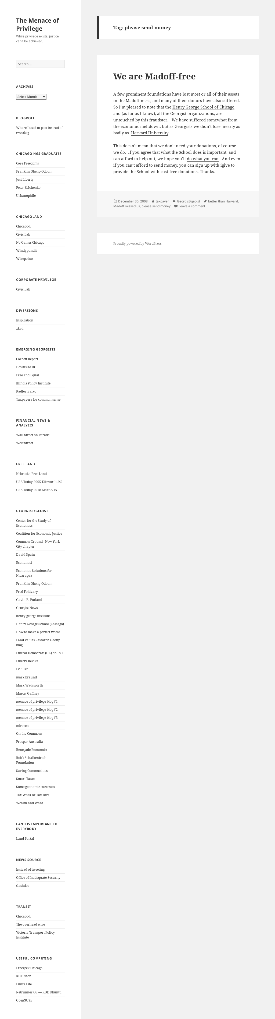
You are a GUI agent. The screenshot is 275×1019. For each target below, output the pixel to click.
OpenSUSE (24, 1000)
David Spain (25, 554)
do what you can (203, 158)
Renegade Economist (31, 749)
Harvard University (149, 132)
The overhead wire (30, 924)
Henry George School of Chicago (203, 107)
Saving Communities (32, 770)
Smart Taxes (25, 778)
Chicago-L (23, 226)
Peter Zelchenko (28, 187)
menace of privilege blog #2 (37, 709)
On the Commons (29, 733)
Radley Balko (26, 391)
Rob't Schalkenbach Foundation (31, 760)
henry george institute (33, 616)
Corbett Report (27, 359)
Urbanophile (26, 195)
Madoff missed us (126, 206)
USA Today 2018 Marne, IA (36, 490)
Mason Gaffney (27, 693)
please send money (156, 206)
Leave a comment (192, 206)
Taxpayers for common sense (38, 399)
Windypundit (26, 250)
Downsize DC (26, 367)
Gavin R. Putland (29, 599)
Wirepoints (24, 258)
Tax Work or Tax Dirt (32, 795)
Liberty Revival (27, 661)
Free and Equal (27, 375)
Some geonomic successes (35, 787)
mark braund (26, 677)
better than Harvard (223, 201)
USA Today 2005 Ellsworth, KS (39, 481)
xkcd (19, 328)
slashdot (22, 885)
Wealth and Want (29, 803)
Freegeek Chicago (29, 968)
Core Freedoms (27, 163)
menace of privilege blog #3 (37, 717)
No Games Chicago (30, 242)
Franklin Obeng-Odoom (34, 171)
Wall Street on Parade (32, 435)
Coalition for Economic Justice (39, 533)
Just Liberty (25, 179)
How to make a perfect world (38, 632)
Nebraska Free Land (31, 473)
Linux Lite (24, 984)
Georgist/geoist (188, 201)
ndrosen (22, 725)
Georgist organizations (191, 113)
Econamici (24, 562)
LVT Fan (22, 669)
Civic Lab (23, 234)
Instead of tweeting (30, 869)
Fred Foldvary (27, 591)
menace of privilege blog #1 (37, 701)
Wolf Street (24, 443)
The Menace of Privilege (37, 24)
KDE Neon (23, 976)
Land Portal (25, 838)
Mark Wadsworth (29, 685)
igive (225, 165)
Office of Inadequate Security (38, 877)
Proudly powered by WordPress (137, 243)
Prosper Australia (29, 741)
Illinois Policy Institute (33, 383)
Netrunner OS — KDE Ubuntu (38, 992)
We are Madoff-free (154, 76)
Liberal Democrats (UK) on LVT (39, 653)
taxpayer (162, 201)
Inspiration (24, 320)
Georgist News (27, 607)
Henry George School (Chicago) (40, 624)
